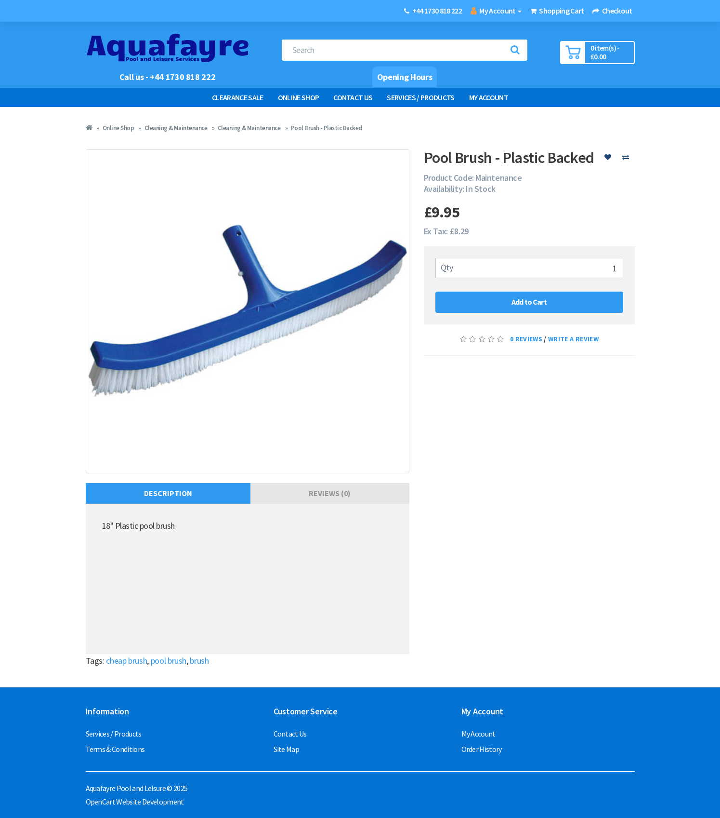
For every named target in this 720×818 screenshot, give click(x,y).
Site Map (287, 749)
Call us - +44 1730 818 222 (167, 76)
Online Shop (298, 97)
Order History (481, 749)
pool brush (168, 660)
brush (199, 660)
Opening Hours (404, 76)
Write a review (573, 339)
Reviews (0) (330, 493)
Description (168, 493)
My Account (488, 97)
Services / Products (420, 97)
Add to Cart (529, 302)
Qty (447, 267)
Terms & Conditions (115, 749)
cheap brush (126, 660)
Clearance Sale (237, 97)
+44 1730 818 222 (437, 10)
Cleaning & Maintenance (175, 128)
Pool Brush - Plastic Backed (326, 128)
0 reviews (526, 339)
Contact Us (352, 97)
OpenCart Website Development (135, 801)
